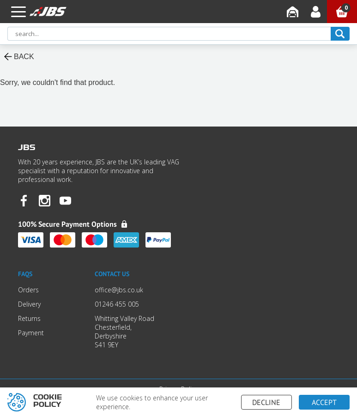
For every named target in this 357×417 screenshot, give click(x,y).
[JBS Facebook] (24, 201)
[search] (340, 34)
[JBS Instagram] (44, 201)
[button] (18, 11)
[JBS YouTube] (65, 201)
